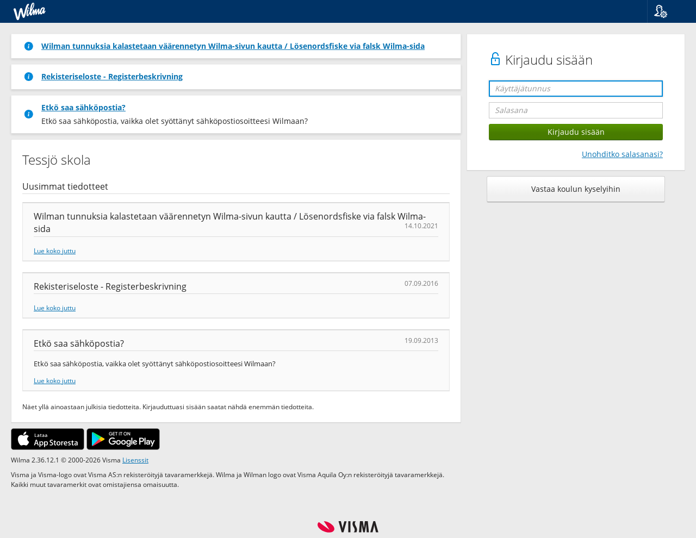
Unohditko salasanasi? (622, 154)
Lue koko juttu (55, 250)
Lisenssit (135, 459)
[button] (667, 11)
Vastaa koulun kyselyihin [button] (575, 189)
